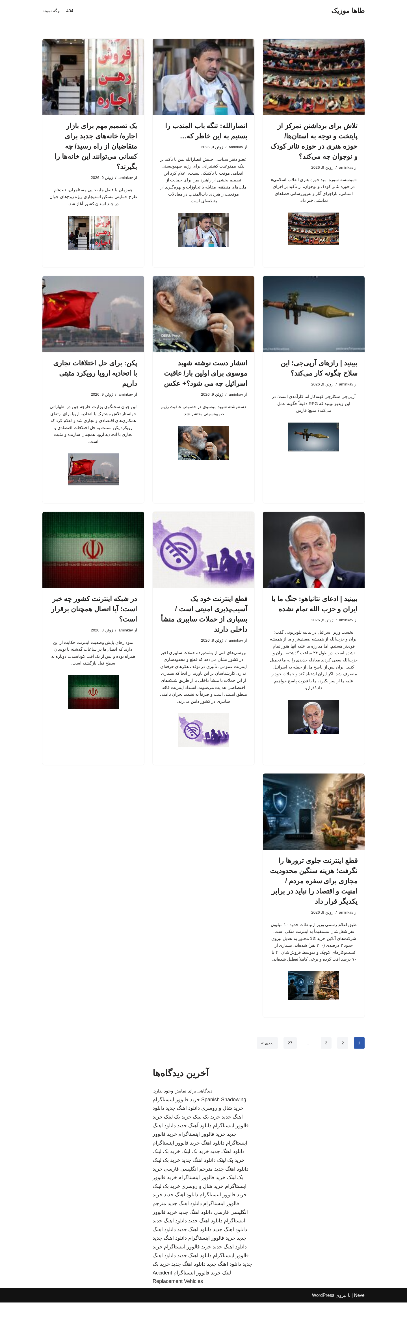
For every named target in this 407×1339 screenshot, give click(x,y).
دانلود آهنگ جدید (194, 1162)
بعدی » (265, 1079)
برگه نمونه (52, 10)
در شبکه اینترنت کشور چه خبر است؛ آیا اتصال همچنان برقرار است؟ (94, 618)
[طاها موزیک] (348, 11)
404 (71, 10)
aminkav (345, 168)
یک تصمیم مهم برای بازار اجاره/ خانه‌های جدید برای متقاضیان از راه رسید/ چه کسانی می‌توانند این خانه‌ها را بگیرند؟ (96, 146)
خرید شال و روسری (222, 1145)
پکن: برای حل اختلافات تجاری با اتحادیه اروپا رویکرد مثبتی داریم (95, 377)
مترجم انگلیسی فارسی (188, 1205)
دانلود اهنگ (212, 1179)
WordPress (323, 1331)
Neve (359, 1331)
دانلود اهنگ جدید (183, 1145)
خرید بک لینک (206, 1153)
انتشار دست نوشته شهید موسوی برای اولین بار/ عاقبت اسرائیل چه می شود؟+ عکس (205, 377)
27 (289, 1079)
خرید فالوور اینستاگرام (176, 1136)
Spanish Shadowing (223, 1136)
